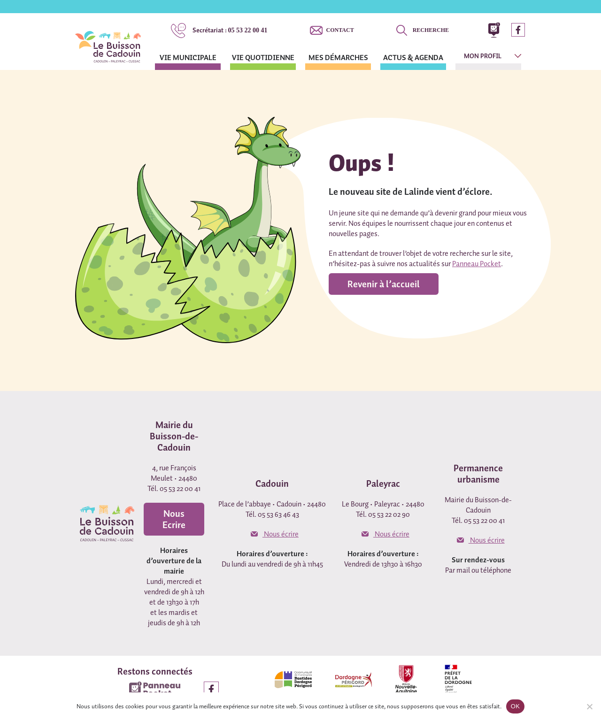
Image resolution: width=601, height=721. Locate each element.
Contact (340, 30)
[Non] (589, 706)
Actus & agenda (413, 57)
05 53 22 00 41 (230, 30)
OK (515, 706)
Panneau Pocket (476, 263)
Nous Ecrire (173, 519)
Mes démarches (338, 57)
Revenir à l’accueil (383, 284)
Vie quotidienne (263, 57)
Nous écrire (275, 534)
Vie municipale (188, 57)
